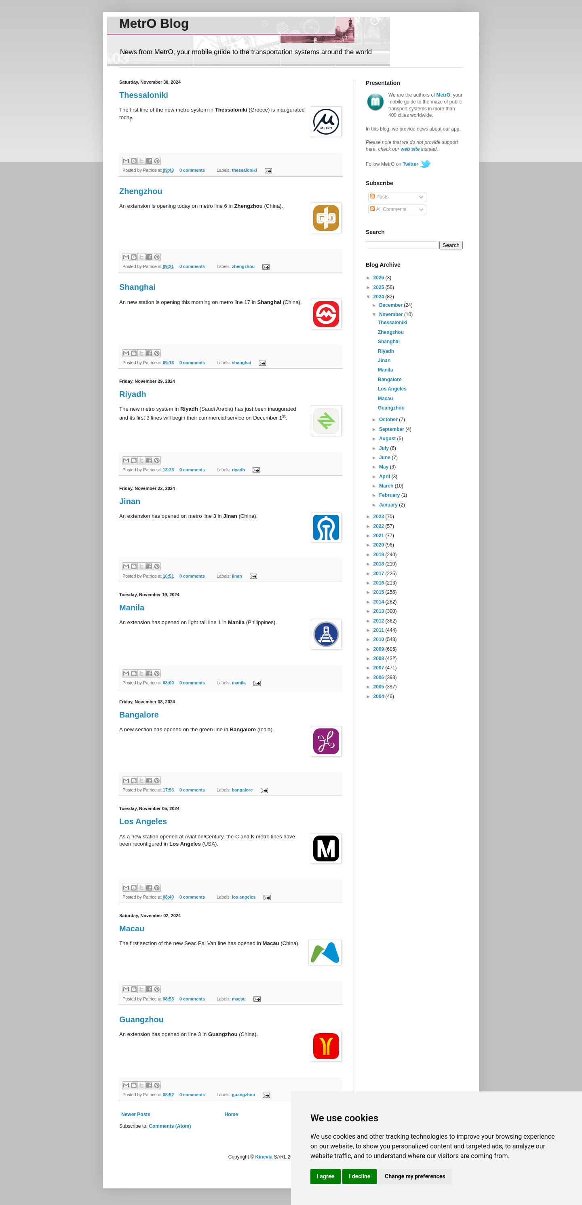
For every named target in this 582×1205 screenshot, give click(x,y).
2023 (379, 516)
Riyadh (132, 394)
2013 (379, 611)
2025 (379, 287)
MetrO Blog (154, 23)
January (389, 505)
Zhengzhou (140, 191)
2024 (379, 297)
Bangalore (139, 714)
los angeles (244, 897)
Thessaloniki (143, 95)
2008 (379, 658)
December (391, 305)
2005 (379, 687)
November (391, 314)
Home (231, 1114)
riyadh (238, 469)
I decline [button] (359, 1176)
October (389, 419)
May (384, 467)
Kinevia (264, 1157)
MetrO (443, 95)
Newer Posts (135, 1114)
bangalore (242, 789)
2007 (379, 668)
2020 (379, 545)
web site (410, 149)
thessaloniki (244, 170)
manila (239, 682)
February (390, 495)
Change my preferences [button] (415, 1176)
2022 (379, 526)
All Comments (388, 209)
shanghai (241, 362)
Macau (131, 928)
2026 (379, 278)
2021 (379, 535)
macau (239, 998)
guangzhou (243, 1094)
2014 (379, 602)
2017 (379, 573)
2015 (379, 592)
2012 (379, 621)
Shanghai (137, 287)
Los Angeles (143, 821)
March (387, 486)
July (384, 448)
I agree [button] (325, 1176)
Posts (379, 197)
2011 (379, 630)
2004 (379, 696)
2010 (379, 639)
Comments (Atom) (170, 1126)
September (392, 429)
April (385, 476)
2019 (379, 554)
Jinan (129, 501)
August (388, 438)
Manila (131, 607)
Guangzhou (141, 1019)
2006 (379, 677)
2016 (379, 583)
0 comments (192, 170)
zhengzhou (243, 266)
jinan (237, 576)
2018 (379, 564)
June (385, 457)
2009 (379, 649)
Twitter (410, 164)
